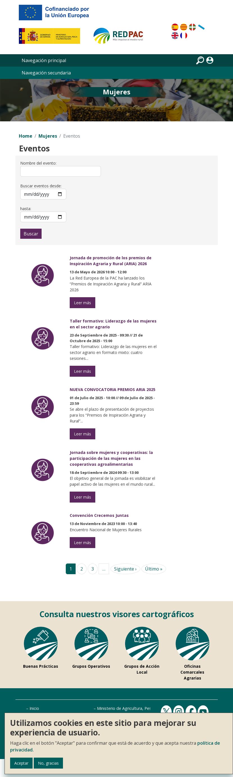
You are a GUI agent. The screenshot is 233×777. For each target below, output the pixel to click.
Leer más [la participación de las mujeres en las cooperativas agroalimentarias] (82, 497)
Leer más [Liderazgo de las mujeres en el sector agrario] (82, 371)
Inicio (34, 708)
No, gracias (48, 763)
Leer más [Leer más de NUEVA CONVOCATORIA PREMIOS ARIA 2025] (82, 434)
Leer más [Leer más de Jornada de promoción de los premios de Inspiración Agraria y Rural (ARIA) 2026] (82, 302)
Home (25, 136)
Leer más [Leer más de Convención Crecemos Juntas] (82, 542)
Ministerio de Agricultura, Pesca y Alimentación (140, 708)
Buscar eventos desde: (41, 185)
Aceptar (21, 763)
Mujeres (48, 136)
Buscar (31, 234)
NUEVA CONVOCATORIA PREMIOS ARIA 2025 (112, 389)
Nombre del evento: (38, 163)
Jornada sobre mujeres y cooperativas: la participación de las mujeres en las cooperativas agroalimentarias (111, 458)
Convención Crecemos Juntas (99, 515)
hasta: (25, 208)
